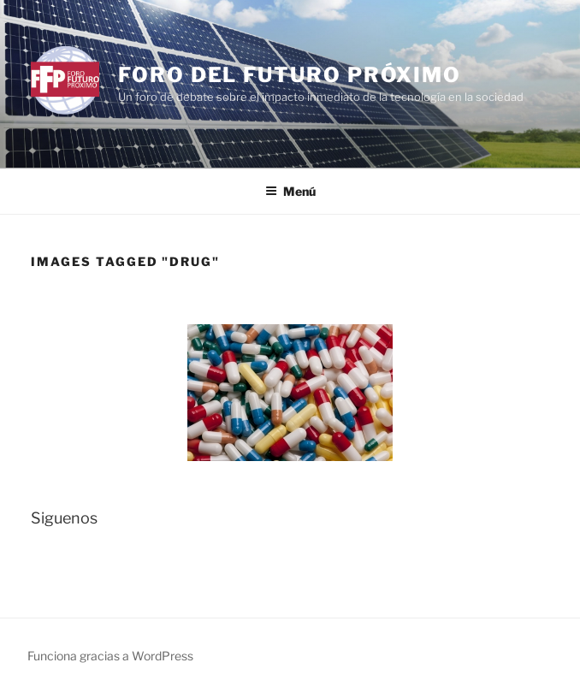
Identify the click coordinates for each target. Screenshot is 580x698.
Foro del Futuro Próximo (289, 74)
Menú (290, 191)
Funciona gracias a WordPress (110, 655)
